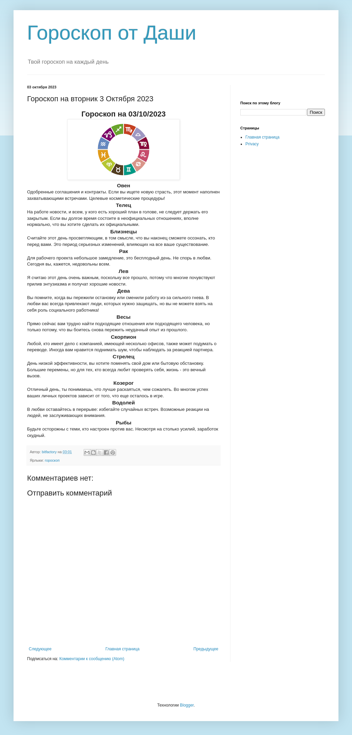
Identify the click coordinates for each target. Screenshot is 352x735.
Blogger (187, 705)
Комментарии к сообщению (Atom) (91, 658)
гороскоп (52, 460)
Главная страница (123, 649)
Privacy (252, 144)
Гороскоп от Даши (111, 32)
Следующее (40, 649)
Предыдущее (206, 649)
